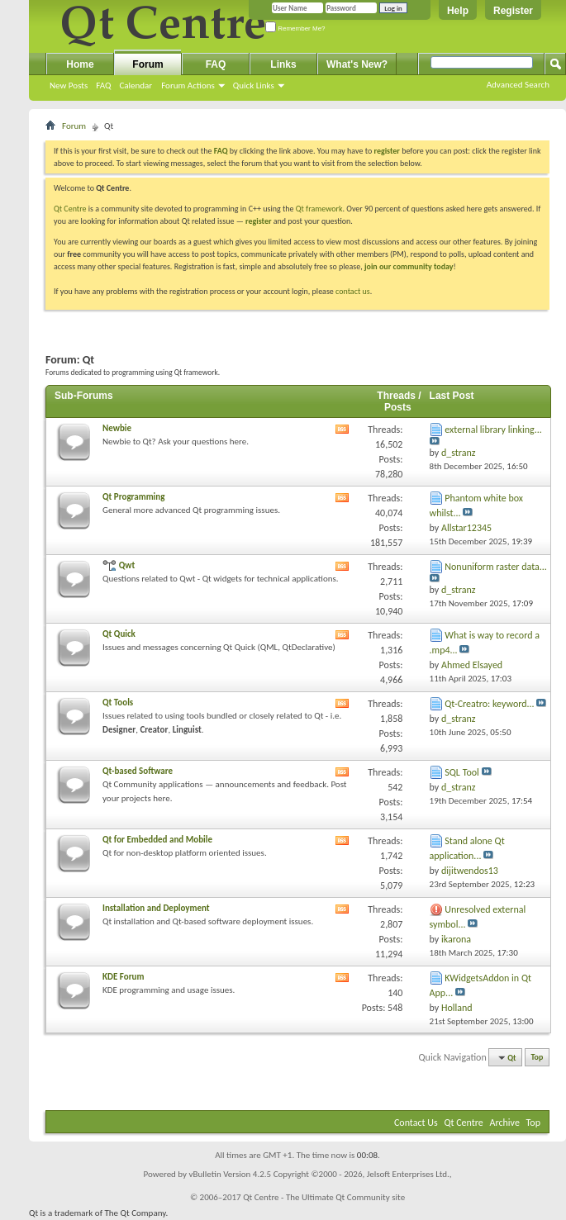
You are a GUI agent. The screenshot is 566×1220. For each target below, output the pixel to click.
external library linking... (493, 429)
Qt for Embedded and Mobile (157, 839)
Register (513, 11)
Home (79, 64)
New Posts (69, 85)
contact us (352, 291)
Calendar (135, 85)
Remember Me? (295, 28)
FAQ (103, 85)
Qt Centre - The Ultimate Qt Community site (324, 1197)
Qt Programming (133, 496)
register (258, 221)
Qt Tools (117, 702)
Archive (505, 1122)
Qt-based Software (137, 771)
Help (457, 11)
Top (537, 1057)
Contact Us (416, 1122)
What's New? (357, 64)
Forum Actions (188, 85)
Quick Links (253, 85)
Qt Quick (119, 634)
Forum (147, 64)
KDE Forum (123, 976)
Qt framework (319, 208)
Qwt (127, 565)
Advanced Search (518, 84)
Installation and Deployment (156, 908)
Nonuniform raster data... (496, 566)
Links (283, 64)
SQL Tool (462, 772)
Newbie (116, 428)
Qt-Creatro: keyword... (489, 704)
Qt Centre (70, 208)
